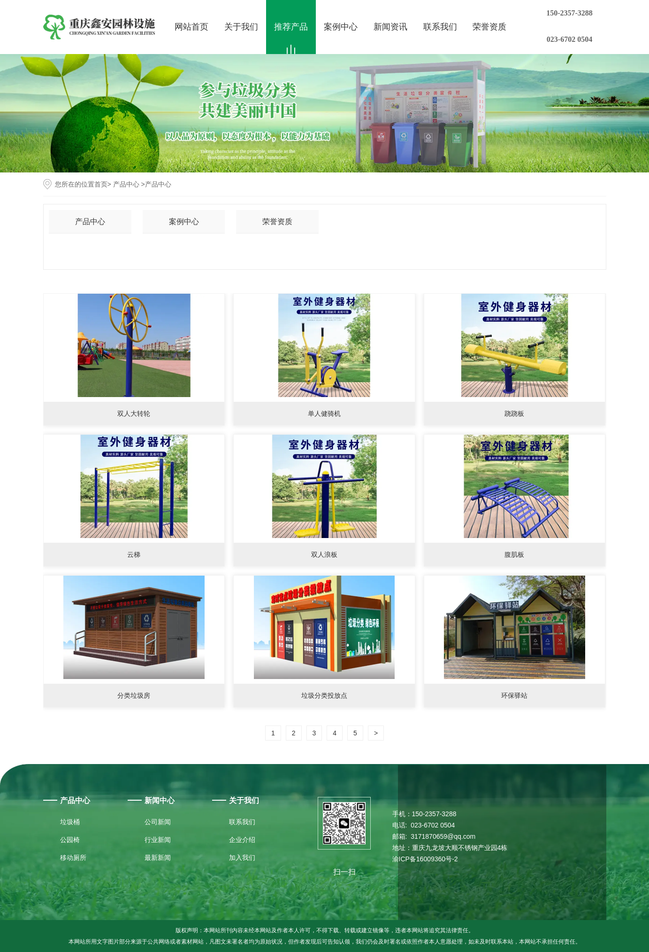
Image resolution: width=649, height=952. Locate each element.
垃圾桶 (70, 822)
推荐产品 (291, 26)
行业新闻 (158, 839)
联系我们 (440, 26)
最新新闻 (158, 857)
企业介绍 (242, 839)
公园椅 (70, 839)
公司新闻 (158, 822)
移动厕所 (73, 857)
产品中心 (126, 184)
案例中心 (341, 26)
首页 (100, 184)
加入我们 (242, 857)
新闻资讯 (390, 26)
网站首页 (191, 26)
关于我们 (241, 26)
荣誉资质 (489, 26)
